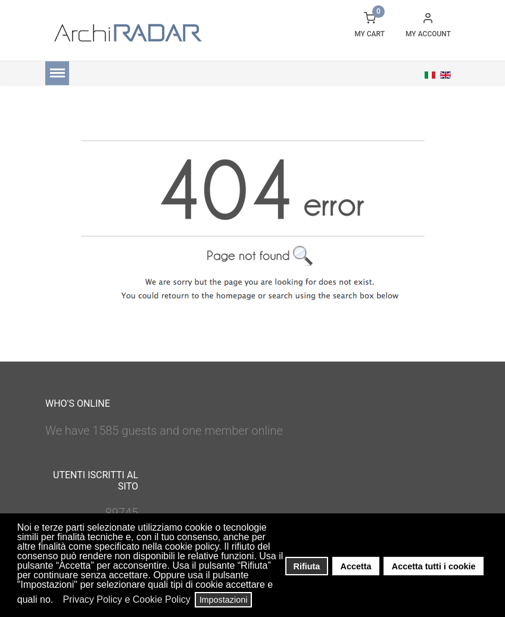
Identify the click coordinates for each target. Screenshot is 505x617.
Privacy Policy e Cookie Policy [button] (126, 599)
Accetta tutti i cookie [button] (434, 566)
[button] (57, 601)
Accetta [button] (356, 566)
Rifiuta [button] (307, 566)
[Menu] (57, 73)
